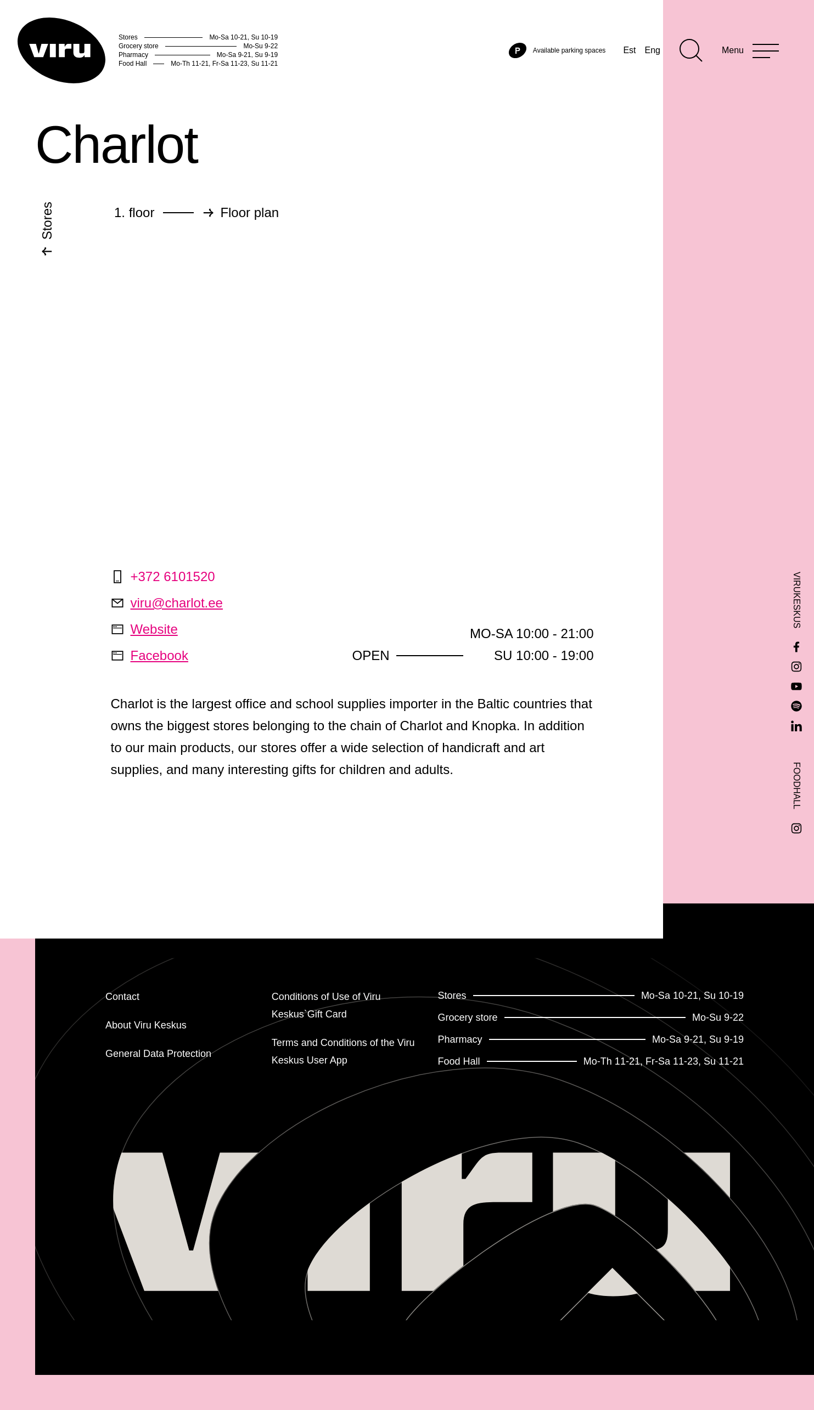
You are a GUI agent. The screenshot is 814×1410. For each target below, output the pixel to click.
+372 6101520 (163, 576)
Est (629, 50)
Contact (122, 996)
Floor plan (249, 212)
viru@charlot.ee (167, 602)
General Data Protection (158, 1053)
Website (144, 629)
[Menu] (750, 50)
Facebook (149, 655)
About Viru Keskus (146, 1025)
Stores (47, 224)
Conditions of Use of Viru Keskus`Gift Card (326, 1005)
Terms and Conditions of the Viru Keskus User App (343, 1051)
